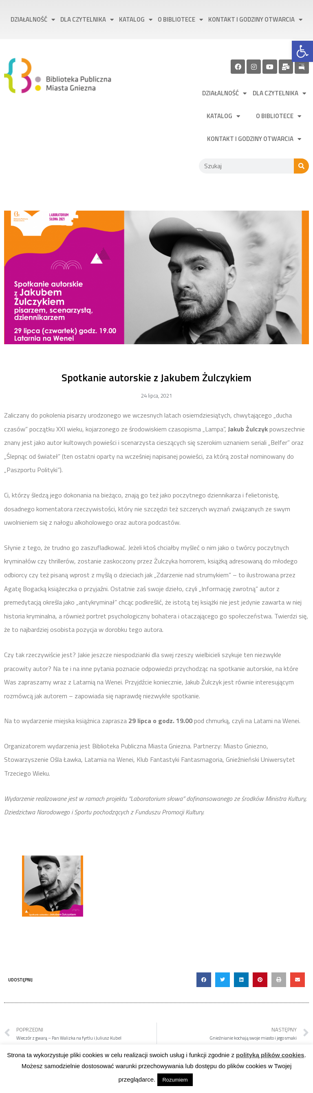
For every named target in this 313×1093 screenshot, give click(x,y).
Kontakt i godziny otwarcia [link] (255, 20)
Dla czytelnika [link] (87, 20)
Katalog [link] (135, 20)
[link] (302, 51)
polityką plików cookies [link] (270, 1054)
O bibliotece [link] (180, 20)
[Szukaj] (301, 166)
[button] (203, 979)
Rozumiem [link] (174, 1080)
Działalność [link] (33, 20)
